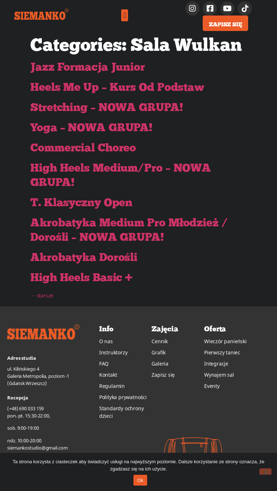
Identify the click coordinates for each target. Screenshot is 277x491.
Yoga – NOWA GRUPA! (91, 127)
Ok (140, 480)
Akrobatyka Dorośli (83, 257)
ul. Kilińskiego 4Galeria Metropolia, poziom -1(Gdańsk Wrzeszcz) (38, 376)
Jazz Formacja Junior (87, 67)
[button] (124, 15)
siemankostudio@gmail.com (37, 447)
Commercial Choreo (83, 147)
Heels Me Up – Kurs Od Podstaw (117, 87)
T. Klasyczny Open (81, 202)
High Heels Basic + (81, 277)
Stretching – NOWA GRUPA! (106, 107)
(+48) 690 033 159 (25, 408)
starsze (41, 295)
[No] (265, 471)
